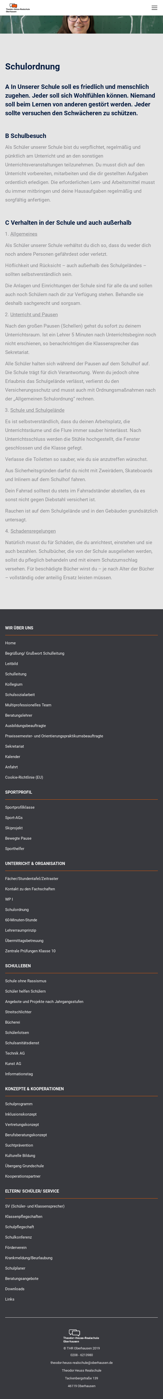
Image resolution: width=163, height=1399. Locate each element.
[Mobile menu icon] (154, 7)
